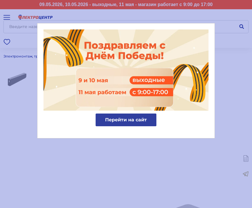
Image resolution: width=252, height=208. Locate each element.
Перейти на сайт (126, 119)
